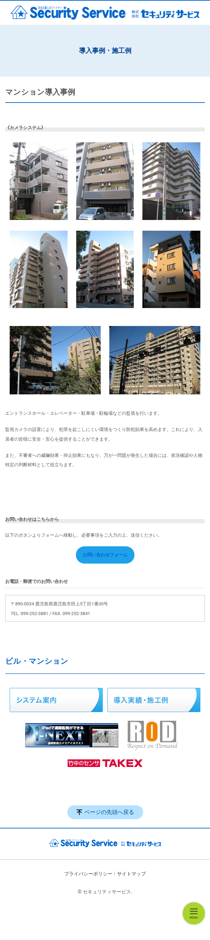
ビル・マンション (36, 661)
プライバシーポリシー (88, 873)
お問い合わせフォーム (105, 554)
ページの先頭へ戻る (109, 812)
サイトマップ (131, 873)
